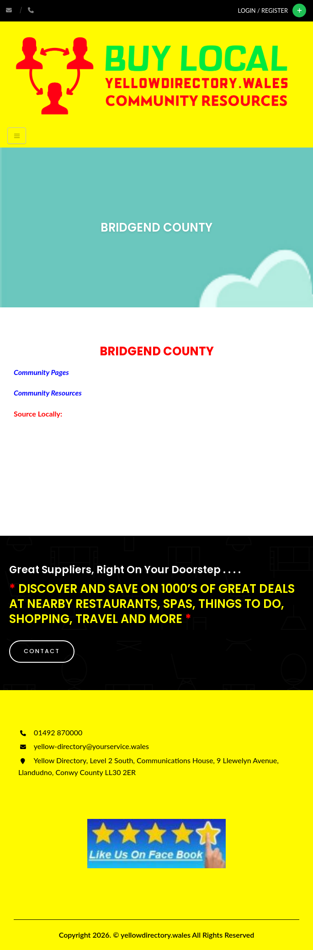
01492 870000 (50, 732)
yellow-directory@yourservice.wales (83, 746)
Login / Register (263, 10)
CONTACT (42, 651)
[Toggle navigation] (16, 135)
